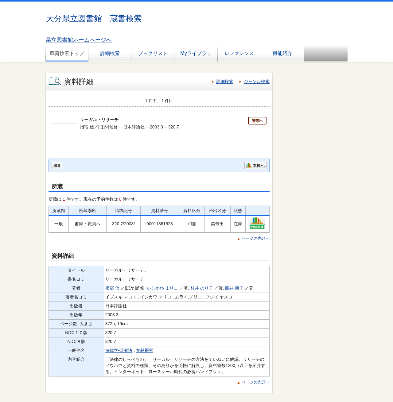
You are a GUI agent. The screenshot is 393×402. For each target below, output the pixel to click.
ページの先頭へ (256, 238)
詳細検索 (110, 53)
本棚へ (259, 165)
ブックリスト (153, 53)
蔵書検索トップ (67, 53)
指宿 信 (112, 288)
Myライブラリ (195, 53)
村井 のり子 (201, 288)
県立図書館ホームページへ (78, 40)
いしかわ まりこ (162, 288)
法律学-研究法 (119, 350)
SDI (56, 165)
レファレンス (239, 53)
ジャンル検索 (257, 81)
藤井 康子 (234, 288)
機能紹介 (282, 53)
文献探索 (144, 350)
